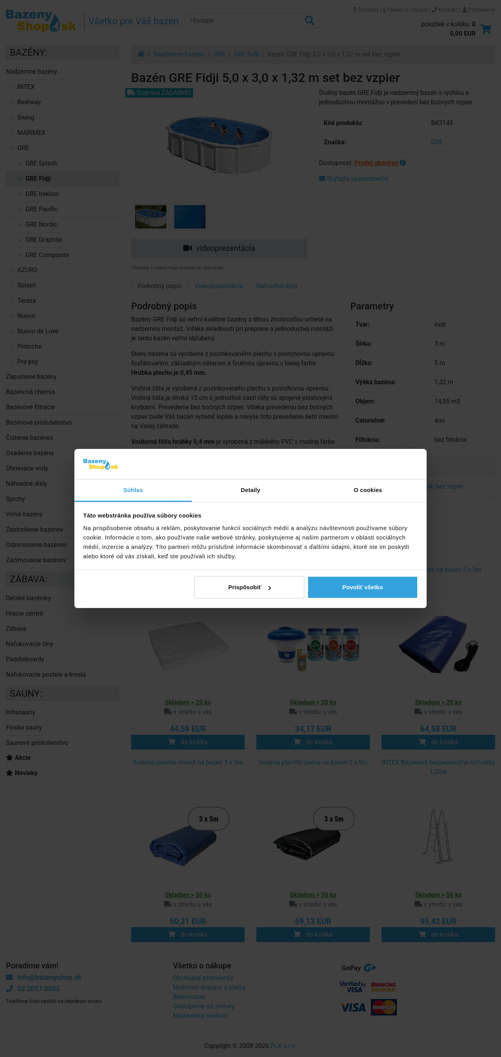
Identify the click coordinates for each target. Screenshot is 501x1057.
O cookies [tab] (368, 490)
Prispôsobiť (249, 587)
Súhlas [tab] (133, 490)
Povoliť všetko (362, 587)
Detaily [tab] (250, 490)
